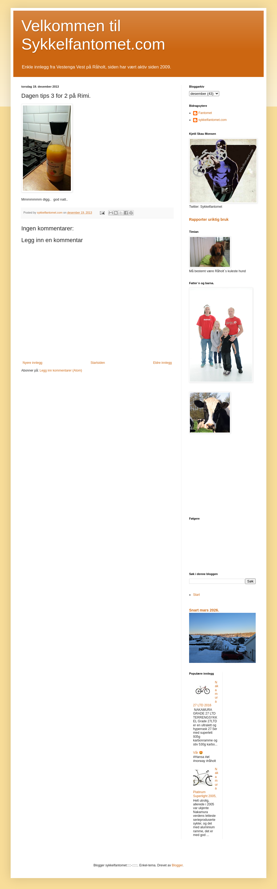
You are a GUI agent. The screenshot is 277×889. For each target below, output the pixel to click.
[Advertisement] (222, 475)
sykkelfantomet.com (212, 120)
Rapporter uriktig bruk (209, 219)
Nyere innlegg (32, 363)
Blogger (177, 865)
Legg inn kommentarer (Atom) (61, 370)
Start (196, 595)
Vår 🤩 (198, 753)
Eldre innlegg (162, 363)
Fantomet (205, 113)
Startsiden (98, 363)
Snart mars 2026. (204, 610)
